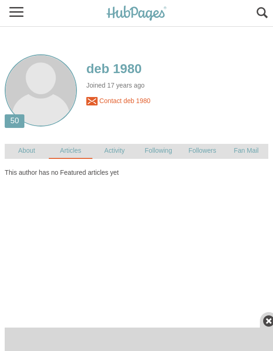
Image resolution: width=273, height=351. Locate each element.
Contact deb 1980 (118, 101)
